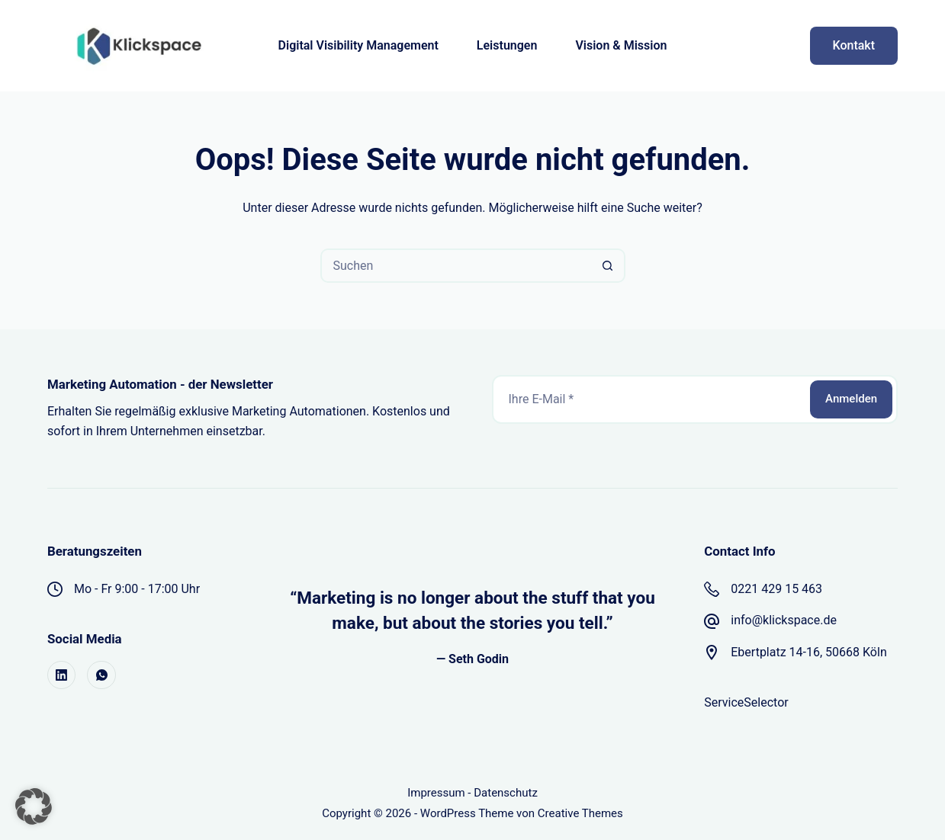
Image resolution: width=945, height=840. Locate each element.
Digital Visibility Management (358, 45)
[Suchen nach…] (455, 265)
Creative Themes (580, 813)
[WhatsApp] (101, 675)
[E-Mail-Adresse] (650, 399)
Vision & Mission (621, 45)
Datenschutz (506, 793)
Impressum (435, 793)
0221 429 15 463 (776, 589)
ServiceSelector (746, 702)
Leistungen (507, 45)
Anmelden (851, 399)
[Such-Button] (608, 265)
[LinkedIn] (61, 675)
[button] (33, 806)
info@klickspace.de (784, 620)
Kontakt (854, 45)
